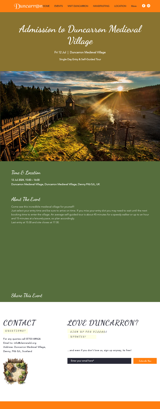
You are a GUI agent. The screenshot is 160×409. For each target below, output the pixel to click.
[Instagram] (148, 5)
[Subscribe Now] (145, 361)
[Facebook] (143, 5)
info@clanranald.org (25, 342)
